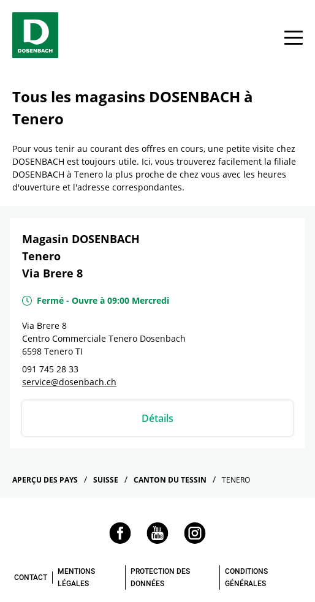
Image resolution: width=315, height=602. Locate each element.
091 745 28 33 (50, 369)
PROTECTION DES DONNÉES (160, 577)
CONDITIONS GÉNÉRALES (246, 577)
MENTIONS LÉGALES (76, 577)
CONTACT (30, 577)
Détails (157, 418)
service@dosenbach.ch (69, 382)
